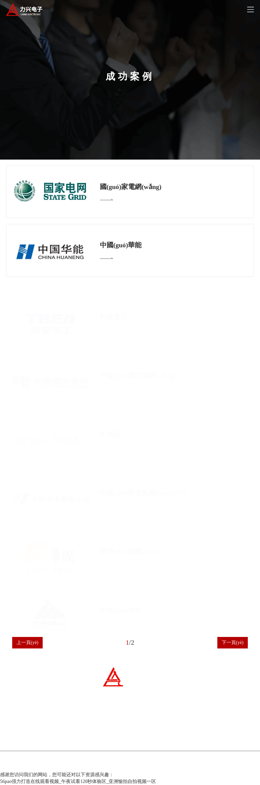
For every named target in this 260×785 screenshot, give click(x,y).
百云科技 (168, 764)
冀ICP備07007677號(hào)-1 (106, 764)
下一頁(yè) (233, 642)
